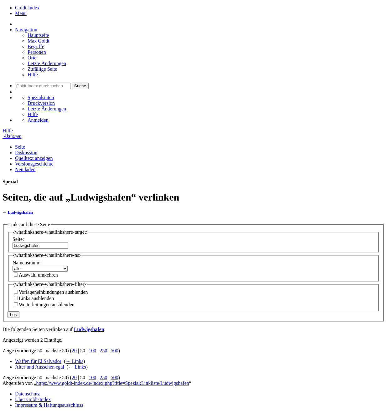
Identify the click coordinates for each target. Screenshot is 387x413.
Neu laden (25, 169)
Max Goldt (38, 40)
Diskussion (26, 152)
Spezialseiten (41, 97)
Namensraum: (27, 262)
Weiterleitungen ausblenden (47, 304)
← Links (74, 361)
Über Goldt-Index (33, 399)
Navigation (26, 29)
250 (103, 350)
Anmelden (38, 120)
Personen (37, 52)
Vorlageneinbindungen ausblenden (53, 292)
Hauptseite (38, 35)
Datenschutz (27, 393)
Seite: (18, 239)
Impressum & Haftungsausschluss (49, 405)
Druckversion (41, 103)
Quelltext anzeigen (34, 158)
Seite (20, 147)
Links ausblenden (36, 298)
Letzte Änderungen (47, 63)
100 (92, 350)
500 (114, 350)
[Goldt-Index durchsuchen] (42, 86)
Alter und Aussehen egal (39, 367)
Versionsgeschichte (34, 163)
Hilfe (33, 74)
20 (74, 350)
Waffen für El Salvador (38, 361)
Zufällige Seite (42, 69)
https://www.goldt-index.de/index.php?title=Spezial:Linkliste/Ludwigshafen (112, 383)
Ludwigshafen (20, 212)
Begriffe (36, 46)
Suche (80, 86)
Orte (32, 57)
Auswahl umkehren (38, 275)
